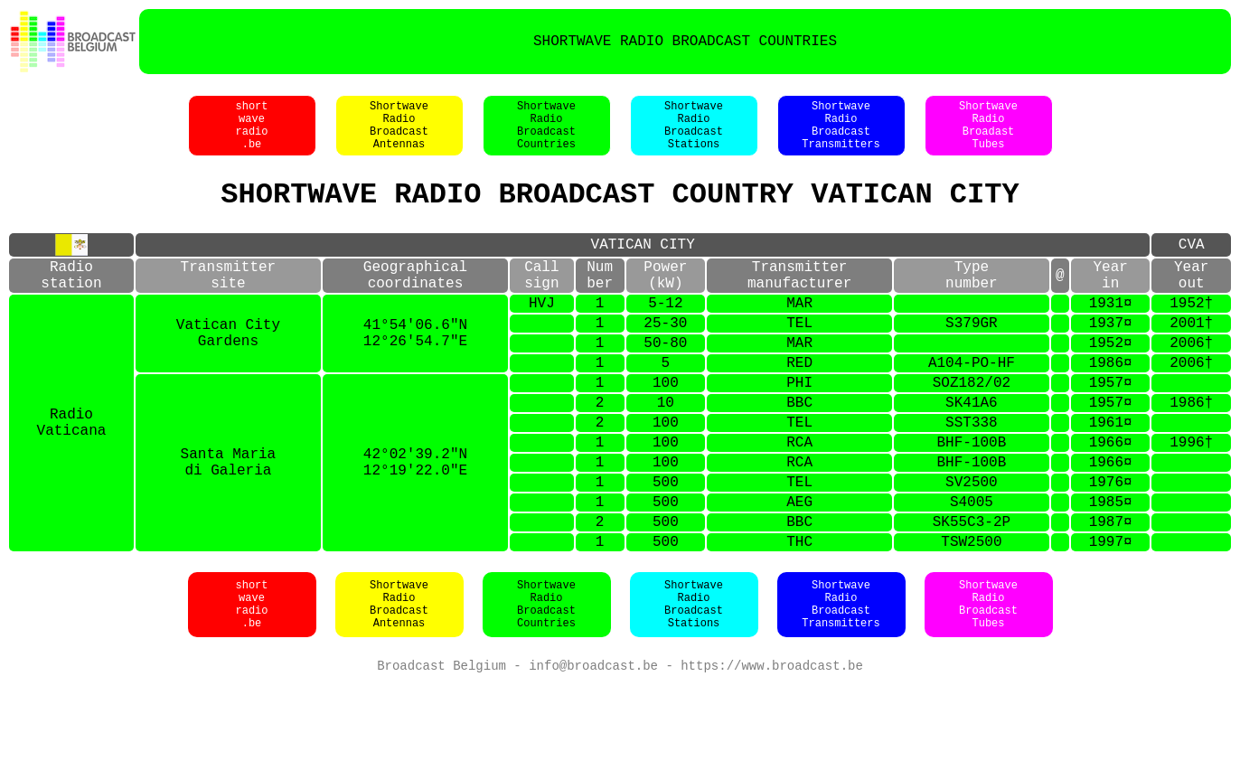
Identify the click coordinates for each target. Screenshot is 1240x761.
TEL (799, 357)
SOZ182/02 (971, 427)
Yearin (1110, 300)
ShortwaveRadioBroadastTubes (988, 134)
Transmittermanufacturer (799, 300)
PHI (799, 427)
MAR (799, 333)
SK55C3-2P (971, 592)
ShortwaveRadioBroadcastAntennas (399, 134)
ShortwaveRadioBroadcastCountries (546, 134)
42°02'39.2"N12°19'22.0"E (415, 521)
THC (799, 615)
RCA (799, 498)
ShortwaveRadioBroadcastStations (693, 134)
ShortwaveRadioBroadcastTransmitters (840, 134)
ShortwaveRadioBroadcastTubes (988, 679)
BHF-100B (971, 498)
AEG (799, 568)
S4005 (971, 568)
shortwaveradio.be (251, 134)
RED (799, 404)
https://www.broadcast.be (772, 742)
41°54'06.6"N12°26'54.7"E (415, 369)
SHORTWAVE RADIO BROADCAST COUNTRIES (685, 42)
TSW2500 (971, 615)
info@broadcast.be (593, 742)
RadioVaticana (72, 474)
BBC (799, 451)
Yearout (1191, 300)
